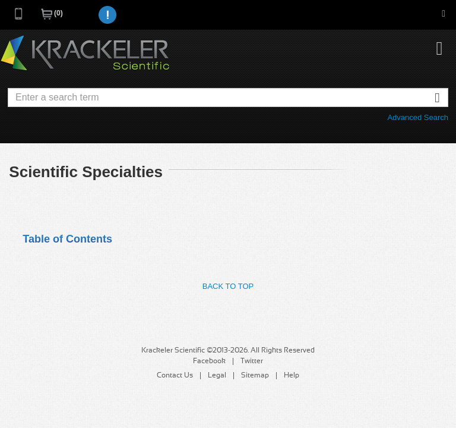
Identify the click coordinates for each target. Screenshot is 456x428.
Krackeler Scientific (85, 53)
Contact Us (175, 375)
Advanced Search (417, 117)
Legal (217, 375)
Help (291, 375)
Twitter (251, 361)
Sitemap (255, 375)
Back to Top (228, 286)
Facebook (209, 361)
